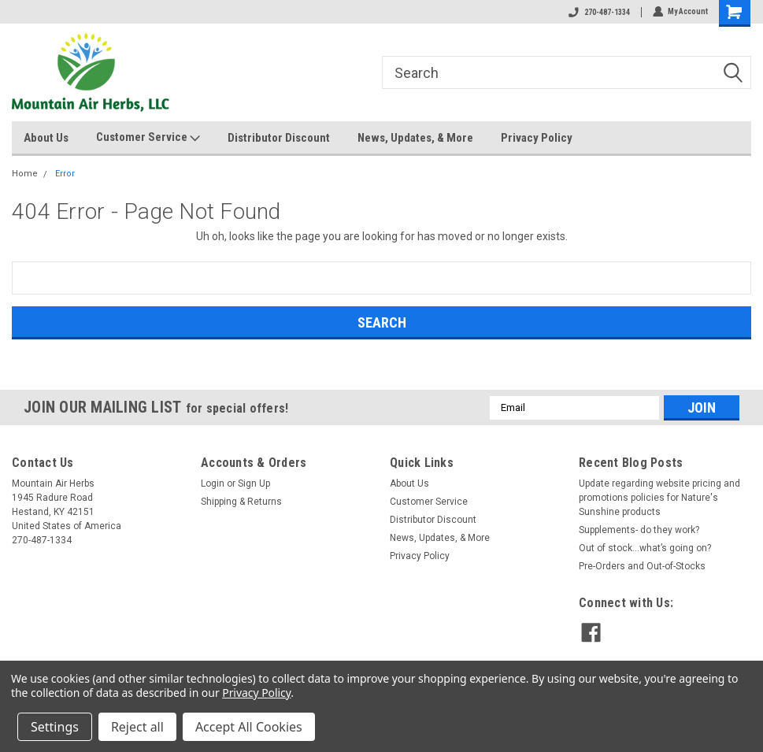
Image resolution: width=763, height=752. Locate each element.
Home (25, 174)
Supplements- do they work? (639, 529)
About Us (46, 138)
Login (212, 483)
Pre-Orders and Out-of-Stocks (642, 566)
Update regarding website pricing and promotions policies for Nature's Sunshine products (659, 497)
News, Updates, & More (415, 138)
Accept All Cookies (248, 726)
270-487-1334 (598, 12)
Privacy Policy (536, 138)
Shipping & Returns (241, 501)
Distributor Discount (279, 138)
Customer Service (148, 138)
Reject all (137, 726)
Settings (55, 726)
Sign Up (254, 483)
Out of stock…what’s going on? (645, 548)
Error (65, 174)
